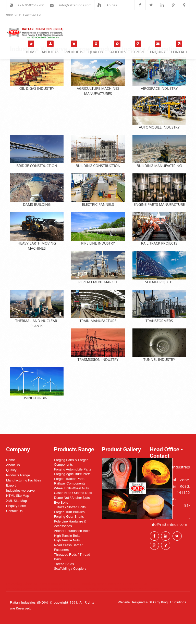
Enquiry (158, 47)
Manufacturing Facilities (23, 480)
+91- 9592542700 (31, 5)
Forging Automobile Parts (72, 469)
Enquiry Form (16, 506)
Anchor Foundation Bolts (72, 531)
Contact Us (14, 511)
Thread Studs (64, 564)
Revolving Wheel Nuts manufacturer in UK (114, 584)
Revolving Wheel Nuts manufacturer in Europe (122, 589)
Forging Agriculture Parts (72, 474)
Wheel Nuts (80, 488)
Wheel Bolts (63, 488)
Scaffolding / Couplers (70, 568)
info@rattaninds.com (75, 5)
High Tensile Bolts (67, 536)
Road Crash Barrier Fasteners (68, 547)
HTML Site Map (17, 496)
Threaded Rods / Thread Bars (72, 557)
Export (138, 47)
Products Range (18, 475)
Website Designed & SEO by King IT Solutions (152, 602)
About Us (50, 47)
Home (31, 47)
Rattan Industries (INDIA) (29, 602)
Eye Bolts (61, 502)
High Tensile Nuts (67, 540)
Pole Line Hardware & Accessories (70, 523)
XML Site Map (16, 501)
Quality (95, 47)
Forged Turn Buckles (69, 512)
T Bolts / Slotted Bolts (70, 507)
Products (74, 47)
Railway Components (69, 483)
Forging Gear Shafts (69, 516)
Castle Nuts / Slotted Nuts (73, 493)
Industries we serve (20, 490)
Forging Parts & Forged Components (71, 462)
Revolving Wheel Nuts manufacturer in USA (41, 584)
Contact (179, 47)
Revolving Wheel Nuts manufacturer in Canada (43, 589)
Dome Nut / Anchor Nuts (72, 498)
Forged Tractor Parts (69, 479)
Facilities (117, 47)
